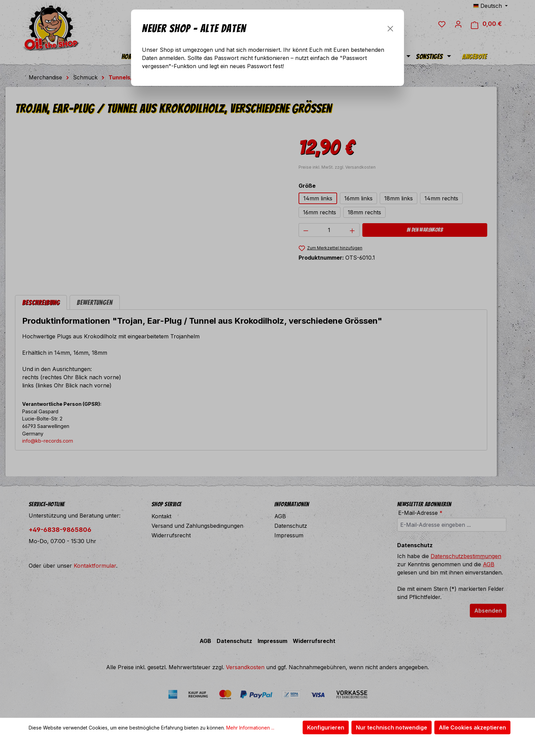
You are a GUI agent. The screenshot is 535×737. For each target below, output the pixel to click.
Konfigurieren (325, 727)
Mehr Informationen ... (250, 728)
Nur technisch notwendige (391, 727)
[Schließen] (390, 28)
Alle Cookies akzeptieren (472, 727)
